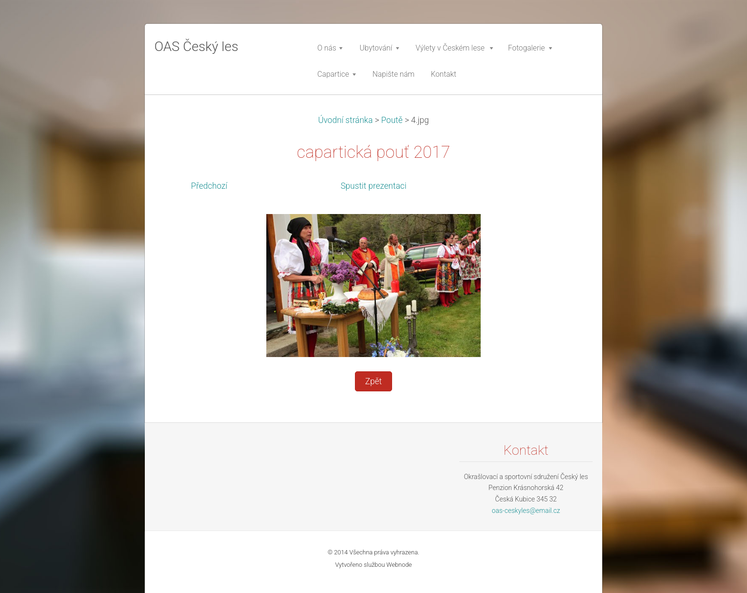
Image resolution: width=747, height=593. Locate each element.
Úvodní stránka (345, 120)
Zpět (373, 381)
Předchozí (209, 186)
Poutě (392, 120)
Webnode (399, 564)
